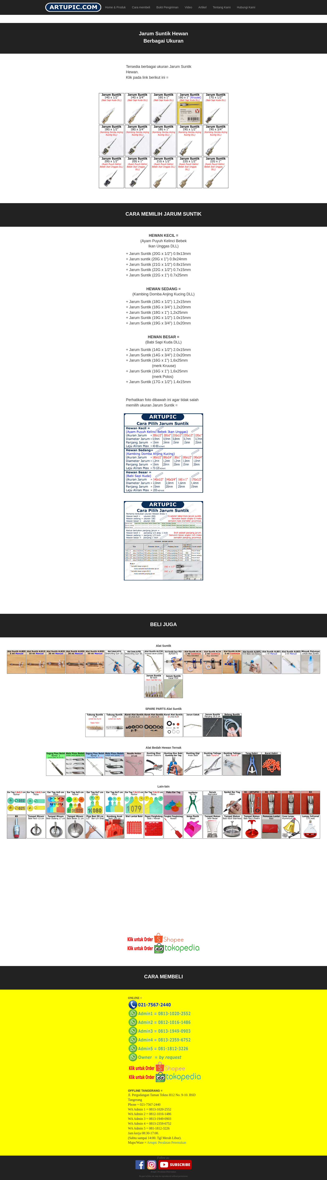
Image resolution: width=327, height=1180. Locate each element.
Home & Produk (115, 7)
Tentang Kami (222, 7)
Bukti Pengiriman (167, 7)
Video (188, 7)
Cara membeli (141, 7)
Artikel (202, 7)
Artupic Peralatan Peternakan (166, 1142)
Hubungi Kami (246, 7)
